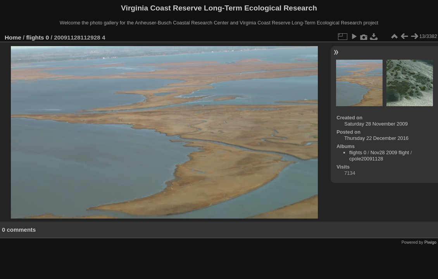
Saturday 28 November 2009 (376, 124)
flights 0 (37, 37)
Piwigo (430, 242)
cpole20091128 (366, 159)
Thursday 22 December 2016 (376, 138)
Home (13, 37)
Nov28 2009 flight (390, 152)
